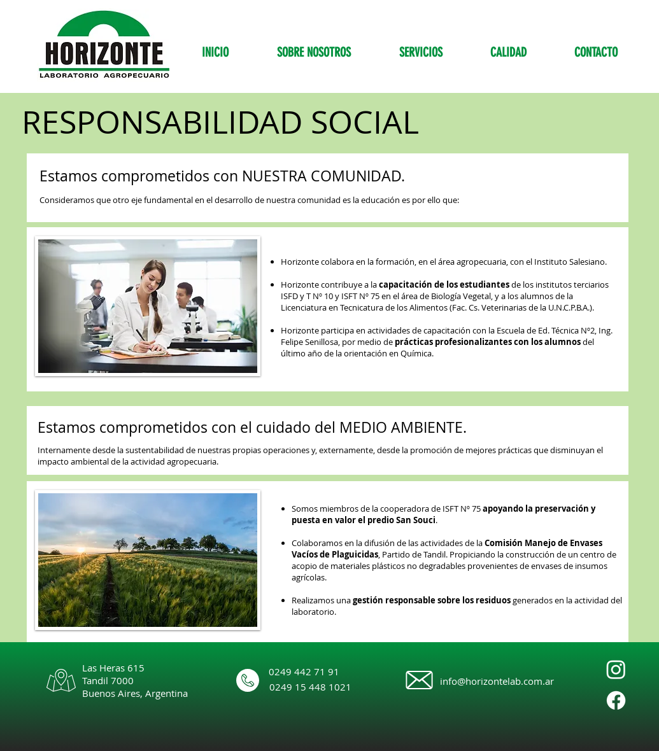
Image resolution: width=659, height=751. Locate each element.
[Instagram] (616, 669)
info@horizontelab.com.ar (497, 681)
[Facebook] (616, 700)
